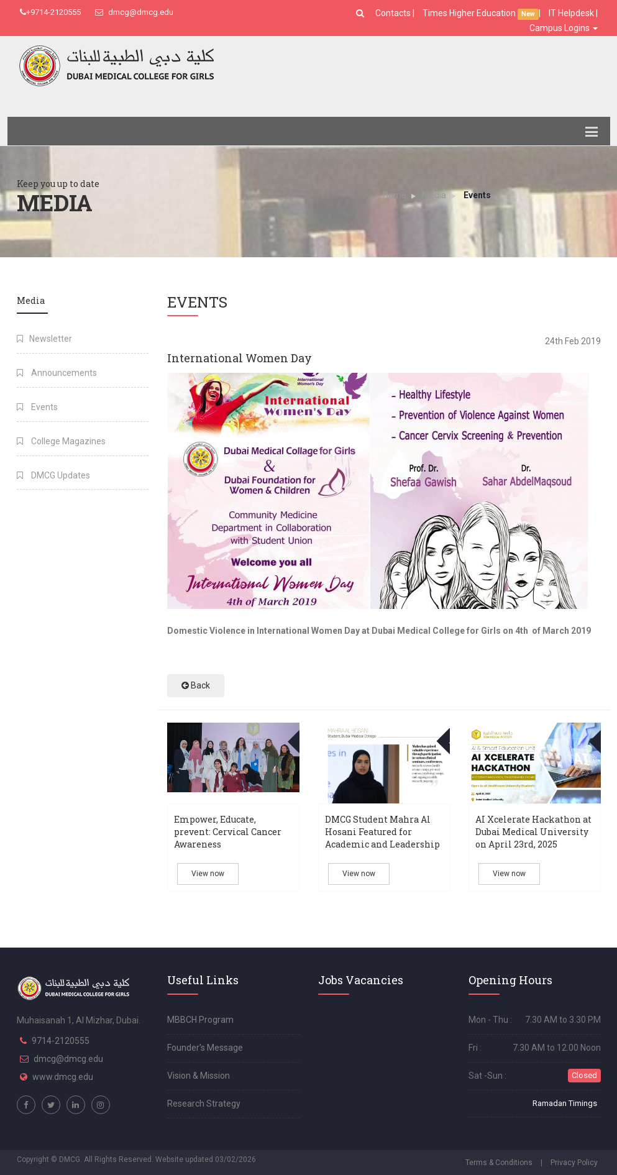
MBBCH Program (200, 1020)
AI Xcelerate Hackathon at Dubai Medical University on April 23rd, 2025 (533, 831)
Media (434, 195)
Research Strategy (203, 1104)
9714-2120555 (60, 1041)
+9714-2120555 (50, 12)
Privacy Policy (574, 1162)
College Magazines (61, 441)
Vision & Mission (198, 1076)
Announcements (57, 373)
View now (207, 873)
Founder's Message (205, 1048)
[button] (361, 13)
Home (394, 195)
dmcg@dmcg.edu (134, 12)
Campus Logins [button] (563, 28)
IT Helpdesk (571, 13)
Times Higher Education (470, 13)
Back (195, 685)
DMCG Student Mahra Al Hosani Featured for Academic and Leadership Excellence (382, 837)
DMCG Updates (53, 475)
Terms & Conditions (498, 1162)
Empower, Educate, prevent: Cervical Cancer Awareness (227, 831)
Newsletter (44, 339)
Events (37, 407)
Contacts (394, 13)
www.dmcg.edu (62, 1077)
